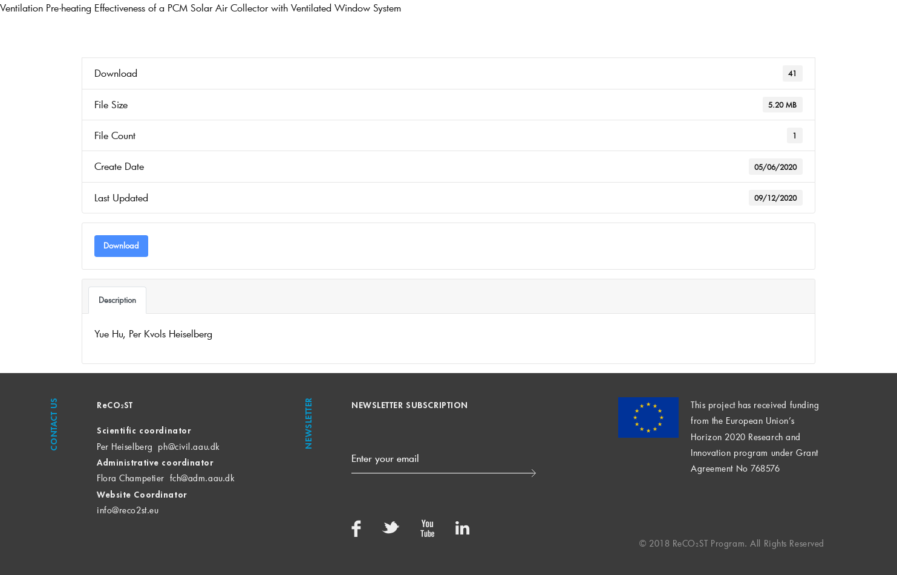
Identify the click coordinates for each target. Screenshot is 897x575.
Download (121, 245)
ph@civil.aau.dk (188, 446)
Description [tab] (117, 299)
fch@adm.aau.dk (202, 478)
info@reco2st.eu (127, 510)
